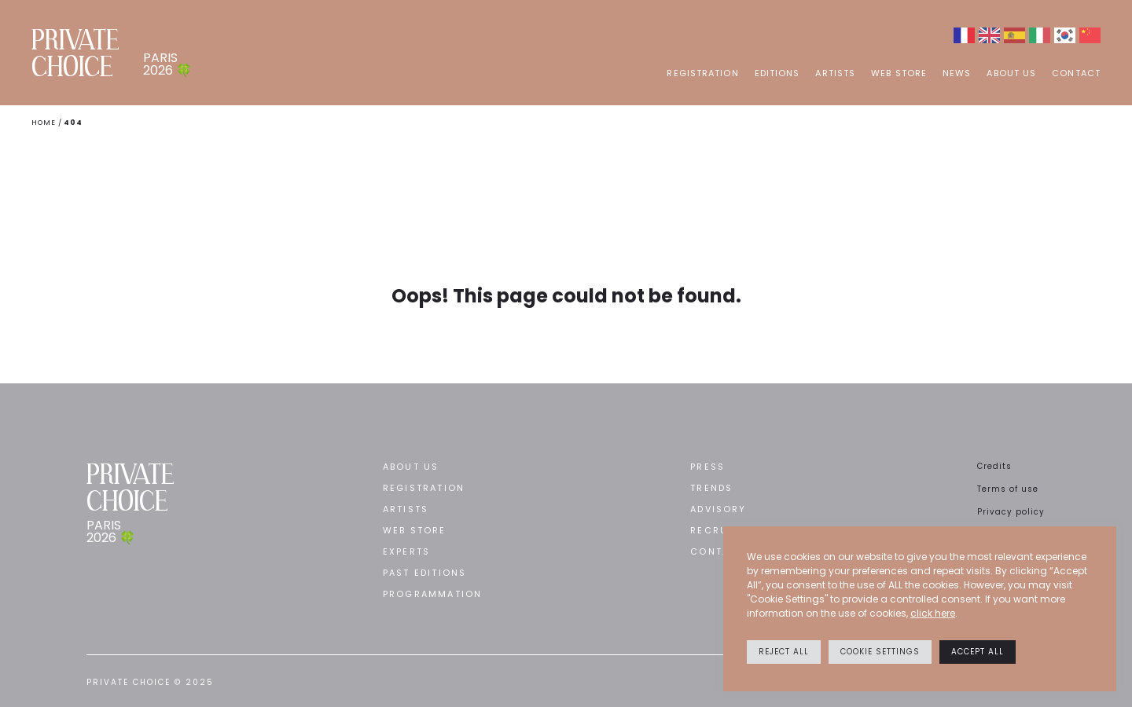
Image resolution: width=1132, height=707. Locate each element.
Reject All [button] (784, 652)
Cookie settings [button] (880, 652)
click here (932, 613)
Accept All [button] (977, 652)
